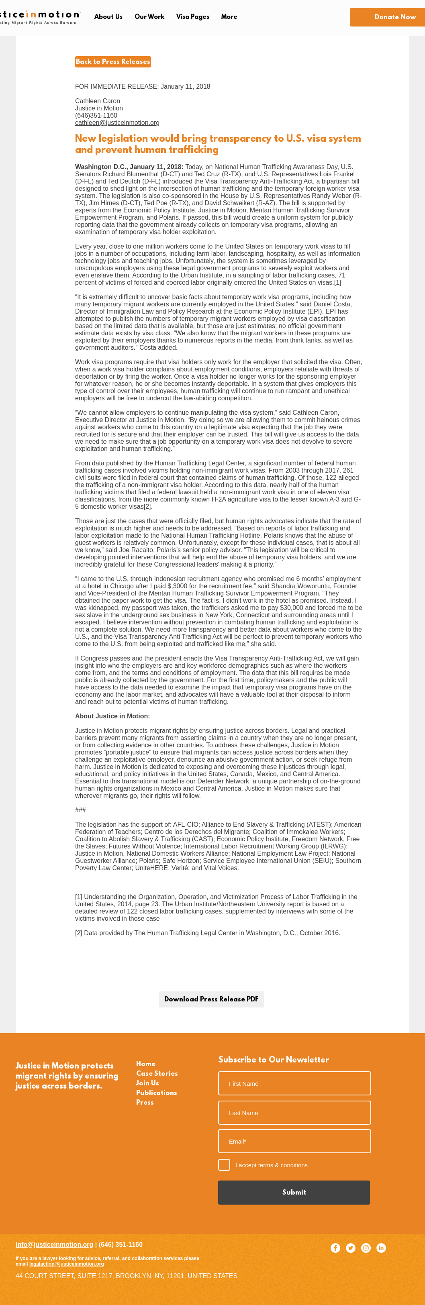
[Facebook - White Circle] (335, 1248)
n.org (85, 1244)
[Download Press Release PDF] (211, 999)
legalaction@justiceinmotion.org (66, 1264)
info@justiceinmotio (46, 1244)
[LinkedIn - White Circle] (381, 1248)
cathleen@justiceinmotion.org (117, 122)
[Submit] (294, 1193)
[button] (108, 17)
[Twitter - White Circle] (351, 1248)
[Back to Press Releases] (113, 61)
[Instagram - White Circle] (366, 1248)
